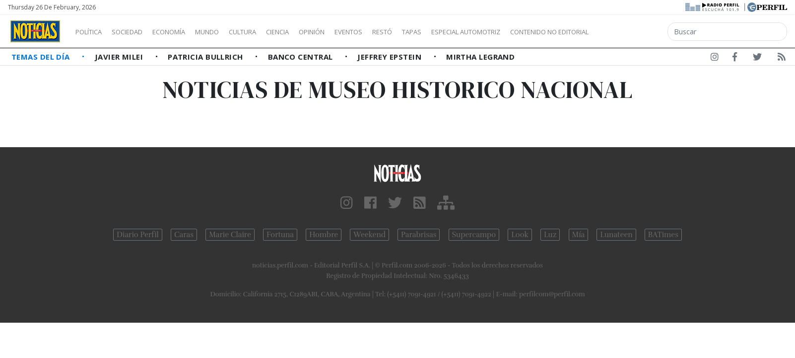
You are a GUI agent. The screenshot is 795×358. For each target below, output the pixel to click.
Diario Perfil (138, 234)
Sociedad (137, 32)
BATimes (663, 234)
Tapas (468, 32)
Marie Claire (230, 234)
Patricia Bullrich (206, 57)
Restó (434, 32)
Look (520, 234)
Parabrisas (418, 234)
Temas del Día (41, 57)
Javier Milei (120, 57)
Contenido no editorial (634, 32)
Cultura (271, 32)
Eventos (395, 32)
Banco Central (301, 57)
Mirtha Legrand (480, 57)
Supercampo (474, 234)
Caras (184, 234)
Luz (550, 234)
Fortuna (280, 234)
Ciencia (312, 32)
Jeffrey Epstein (390, 57)
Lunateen (616, 234)
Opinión (352, 32)
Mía (578, 234)
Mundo (229, 32)
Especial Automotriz (532, 32)
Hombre (323, 234)
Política (92, 32)
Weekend (369, 234)
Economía (185, 32)
